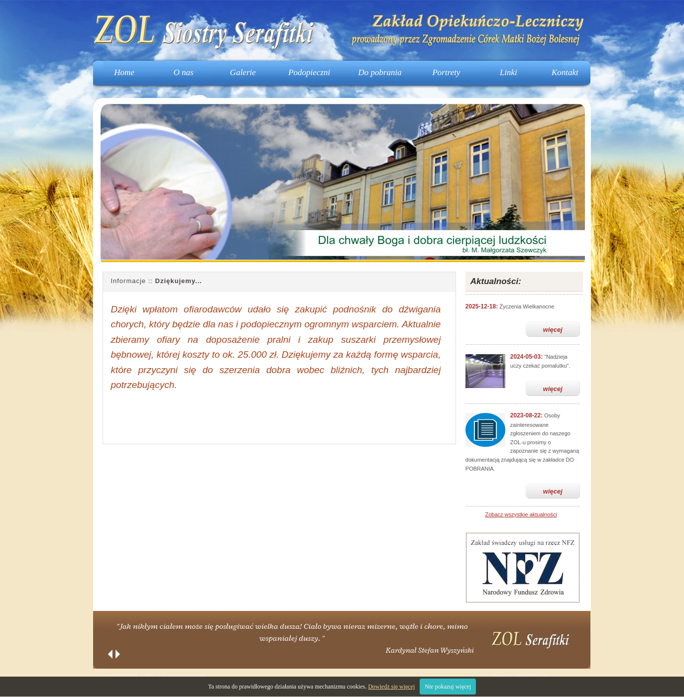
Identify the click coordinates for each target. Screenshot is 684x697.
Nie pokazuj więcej (448, 686)
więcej (553, 329)
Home (124, 72)
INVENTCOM (531, 676)
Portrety (446, 72)
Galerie (243, 72)
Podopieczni (309, 72)
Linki (508, 72)
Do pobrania (379, 72)
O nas (184, 72)
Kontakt (565, 72)
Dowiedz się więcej (391, 686)
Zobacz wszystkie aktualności (521, 514)
